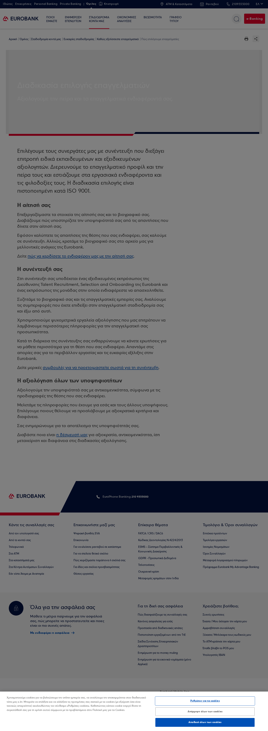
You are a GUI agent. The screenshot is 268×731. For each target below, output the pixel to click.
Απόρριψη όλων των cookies (205, 711)
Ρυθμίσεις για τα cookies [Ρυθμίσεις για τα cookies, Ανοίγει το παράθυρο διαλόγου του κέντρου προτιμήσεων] (205, 700)
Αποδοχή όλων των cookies (205, 722)
